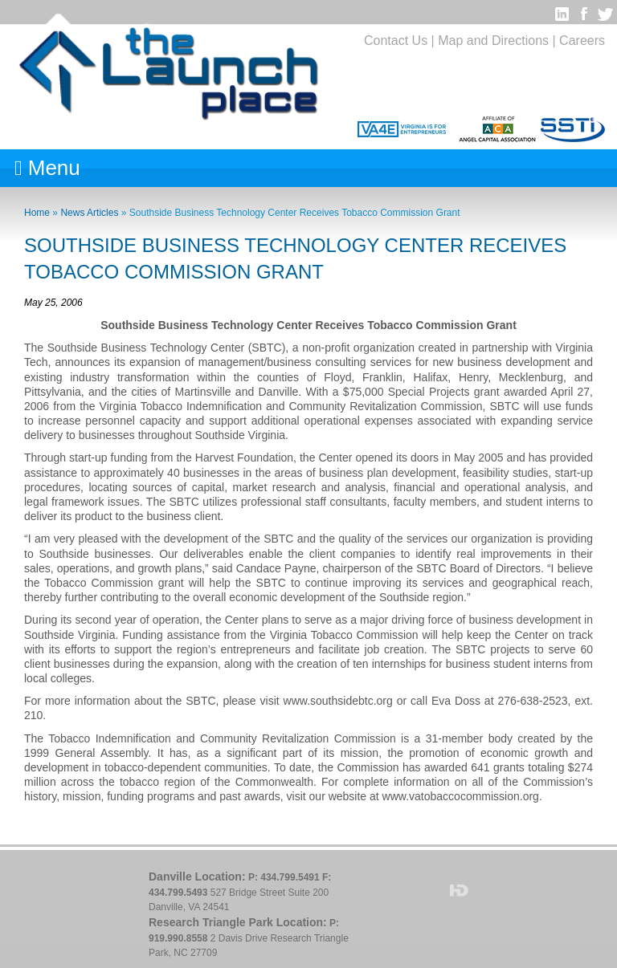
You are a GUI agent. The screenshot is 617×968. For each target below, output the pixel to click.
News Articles (89, 212)
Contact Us (395, 40)
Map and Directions (493, 40)
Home (37, 212)
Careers (582, 40)
